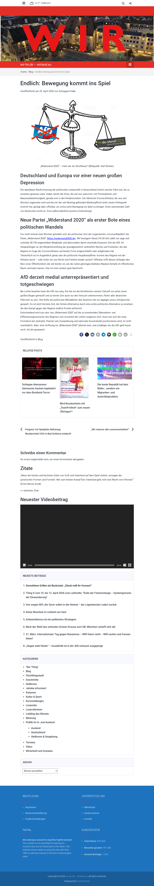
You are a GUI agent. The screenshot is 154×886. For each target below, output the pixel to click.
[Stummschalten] (124, 565)
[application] (77, 536)
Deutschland (38, 732)
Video (29, 746)
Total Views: (90, 841)
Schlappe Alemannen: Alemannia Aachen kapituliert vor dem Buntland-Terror (39, 388)
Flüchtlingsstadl (35, 675)
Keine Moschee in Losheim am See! (46, 612)
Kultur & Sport (34, 696)
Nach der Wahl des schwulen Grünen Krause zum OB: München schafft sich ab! (70, 626)
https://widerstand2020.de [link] (61, 238)
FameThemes (83, 881)
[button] (81, 335)
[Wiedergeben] (24, 565)
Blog (31, 72)
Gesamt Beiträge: (93, 854)
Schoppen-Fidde (67, 91)
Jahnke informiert (36, 688)
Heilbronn (31, 684)
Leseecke (31, 705)
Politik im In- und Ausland (40, 722)
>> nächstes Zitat (29, 490)
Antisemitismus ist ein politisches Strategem (51, 619)
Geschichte (32, 679)
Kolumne (31, 692)
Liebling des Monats (37, 713)
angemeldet (37, 459)
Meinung (31, 718)
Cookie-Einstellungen (35, 819)
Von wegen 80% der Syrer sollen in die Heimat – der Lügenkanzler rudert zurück (71, 604)
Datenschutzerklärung (36, 813)
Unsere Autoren (91, 813)
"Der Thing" (32, 667)
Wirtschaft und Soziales (39, 750)
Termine (30, 742)
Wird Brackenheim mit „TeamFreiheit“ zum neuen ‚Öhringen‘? (75, 407)
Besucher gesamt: (93, 847)
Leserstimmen (34, 709)
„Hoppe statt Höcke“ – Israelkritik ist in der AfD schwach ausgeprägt (64, 645)
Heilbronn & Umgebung (44, 736)
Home (23, 72)
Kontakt (88, 819)
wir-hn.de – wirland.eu (35, 64)
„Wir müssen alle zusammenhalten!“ (110, 429)
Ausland (36, 728)
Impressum (30, 807)
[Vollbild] (129, 565)
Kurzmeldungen (35, 701)
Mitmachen (89, 807)
